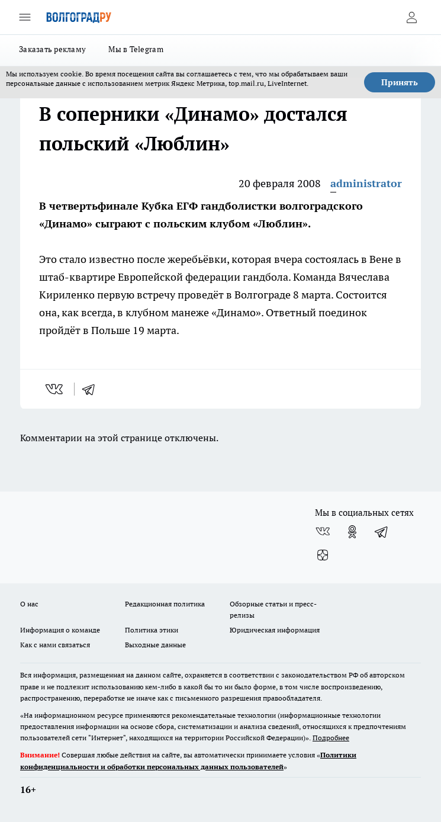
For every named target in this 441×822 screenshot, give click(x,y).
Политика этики (151, 629)
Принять (399, 82)
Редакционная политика (165, 603)
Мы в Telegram (135, 49)
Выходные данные (155, 644)
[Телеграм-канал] (382, 532)
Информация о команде (60, 629)
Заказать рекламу (52, 49)
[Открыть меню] (25, 17)
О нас (29, 603)
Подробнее (331, 737)
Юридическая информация (275, 629)
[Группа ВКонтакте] (322, 532)
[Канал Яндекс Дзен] (322, 555)
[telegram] (92, 389)
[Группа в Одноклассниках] (352, 532)
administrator (366, 183)
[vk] (55, 389)
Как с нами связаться (55, 644)
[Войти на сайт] (411, 17)
